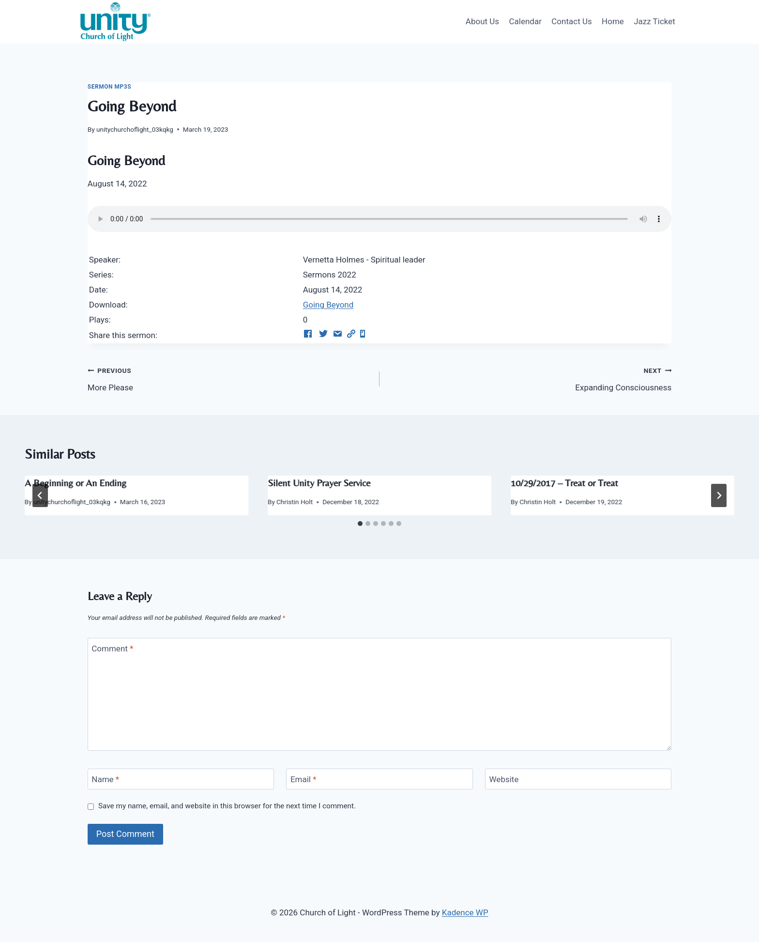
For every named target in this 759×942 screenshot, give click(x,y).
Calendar (525, 21)
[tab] (360, 523)
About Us (482, 21)
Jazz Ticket (654, 21)
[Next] (719, 495)
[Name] (181, 779)
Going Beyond (328, 304)
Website (504, 779)
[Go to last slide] (40, 495)
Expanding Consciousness (529, 378)
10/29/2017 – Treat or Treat (564, 482)
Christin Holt (294, 502)
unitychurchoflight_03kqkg (134, 129)
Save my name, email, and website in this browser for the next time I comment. (227, 806)
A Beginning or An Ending (75, 482)
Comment (112, 648)
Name (105, 779)
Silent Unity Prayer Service (319, 482)
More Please (229, 378)
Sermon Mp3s (109, 86)
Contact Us (571, 21)
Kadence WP (465, 912)
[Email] (379, 779)
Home (613, 21)
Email (303, 779)
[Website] (578, 779)
